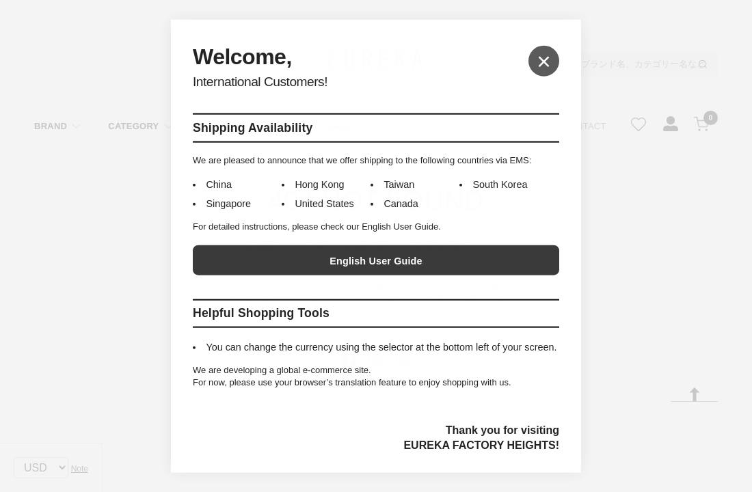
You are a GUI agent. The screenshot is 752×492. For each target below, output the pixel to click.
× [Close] (544, 60)
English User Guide (376, 261)
